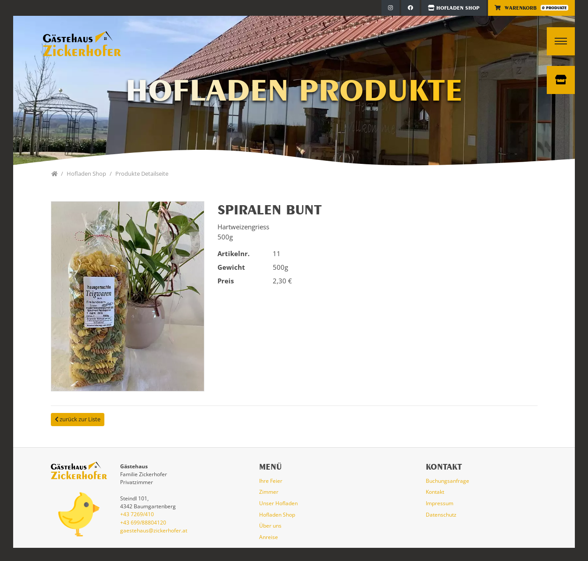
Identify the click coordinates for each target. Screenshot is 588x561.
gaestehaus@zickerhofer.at (153, 530)
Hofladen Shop (454, 8)
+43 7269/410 (137, 514)
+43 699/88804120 (143, 522)
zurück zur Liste (77, 419)
